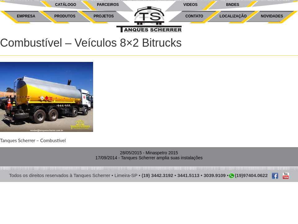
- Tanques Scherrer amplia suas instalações (148, 157)
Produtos (64, 16)
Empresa (26, 16)
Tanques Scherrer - (149, 19)
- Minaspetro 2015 (149, 152)
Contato (194, 16)
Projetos (103, 16)
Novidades (272, 16)
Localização (232, 16)
